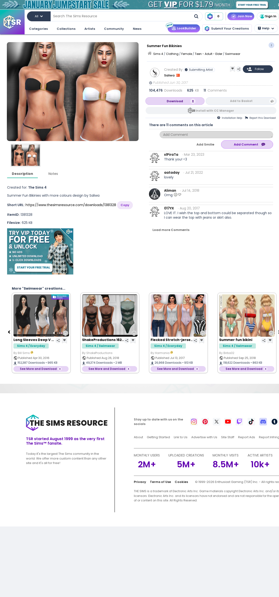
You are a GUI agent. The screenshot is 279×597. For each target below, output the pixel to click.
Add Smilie (205, 144)
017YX (169, 208)
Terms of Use (160, 482)
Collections (66, 29)
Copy (125, 205)
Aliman (170, 190)
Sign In (267, 16)
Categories (38, 29)
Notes (53, 173)
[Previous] (9, 331)
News (137, 29)
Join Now (244, 16)
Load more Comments (171, 230)
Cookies (181, 482)
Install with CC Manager (215, 111)
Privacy (140, 482)
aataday (171, 172)
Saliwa (169, 75)
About (138, 437)
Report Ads (246, 437)
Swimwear (232, 54)
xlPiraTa (171, 154)
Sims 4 (158, 54)
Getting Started (158, 437)
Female (186, 54)
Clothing (172, 54)
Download (175, 101)
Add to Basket (241, 101)
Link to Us (180, 437)
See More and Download (38, 369)
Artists (89, 29)
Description (22, 173)
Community (114, 29)
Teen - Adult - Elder (208, 54)
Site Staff (227, 437)
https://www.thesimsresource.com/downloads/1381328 (71, 205)
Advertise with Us (204, 437)
